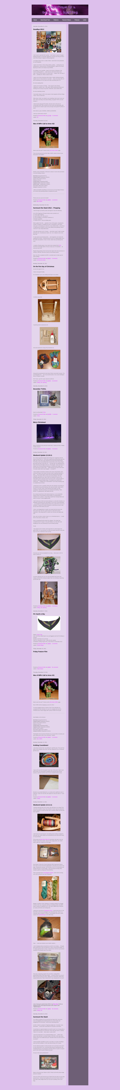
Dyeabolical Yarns (48, 910)
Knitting (38, 382)
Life (37, 117)
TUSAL (44, 412)
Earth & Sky (39, 634)
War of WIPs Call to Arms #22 (43, 124)
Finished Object (40, 645)
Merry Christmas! (39, 422)
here (60, 245)
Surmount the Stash (41, 260)
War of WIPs (39, 201)
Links (84, 20)
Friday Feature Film (40, 651)
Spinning (45, 382)
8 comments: (55, 258)
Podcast (77, 20)
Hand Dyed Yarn (45, 20)
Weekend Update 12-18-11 (42, 455)
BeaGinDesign (42, 914)
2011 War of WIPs (54, 150)
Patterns (56, 20)
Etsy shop (55, 1004)
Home (35, 20)
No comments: (55, 667)
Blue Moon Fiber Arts (45, 839)
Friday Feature (40, 668)
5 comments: (55, 606)
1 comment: (55, 414)
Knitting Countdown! (40, 745)
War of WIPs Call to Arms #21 (43, 675)
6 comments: (55, 115)
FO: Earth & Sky (39, 614)
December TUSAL (39, 389)
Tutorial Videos (66, 20)
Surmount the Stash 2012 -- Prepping (46, 208)
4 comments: (55, 448)
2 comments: (55, 199)
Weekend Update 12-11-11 (42, 805)
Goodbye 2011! (38, 29)
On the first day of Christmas (43, 266)
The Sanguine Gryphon (48, 872)
